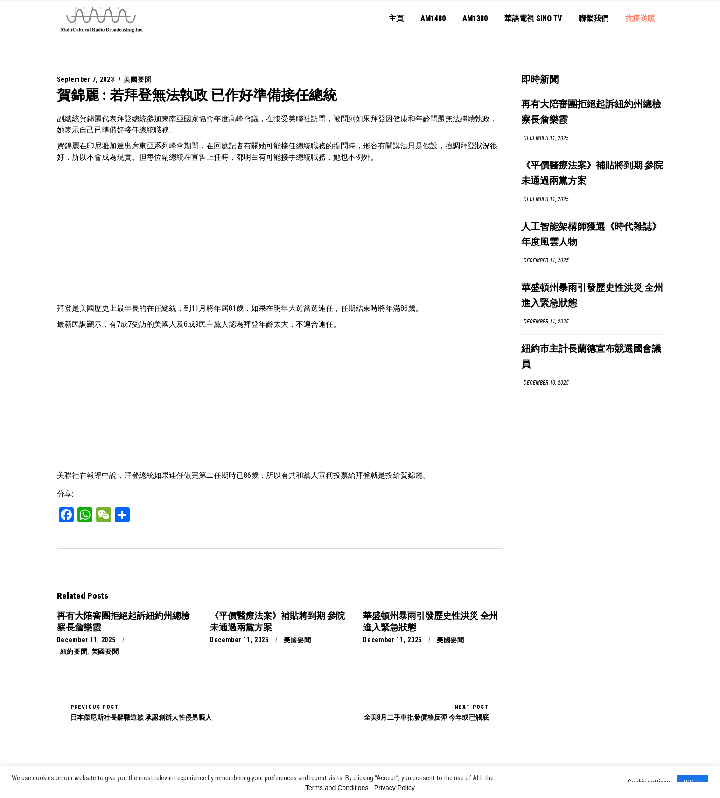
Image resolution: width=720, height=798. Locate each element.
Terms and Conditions (336, 787)
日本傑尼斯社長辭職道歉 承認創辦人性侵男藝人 (141, 712)
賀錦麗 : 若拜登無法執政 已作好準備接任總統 (197, 95)
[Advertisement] (280, 233)
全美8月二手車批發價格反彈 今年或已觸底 (426, 712)
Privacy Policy (394, 787)
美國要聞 (137, 79)
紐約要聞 (74, 651)
